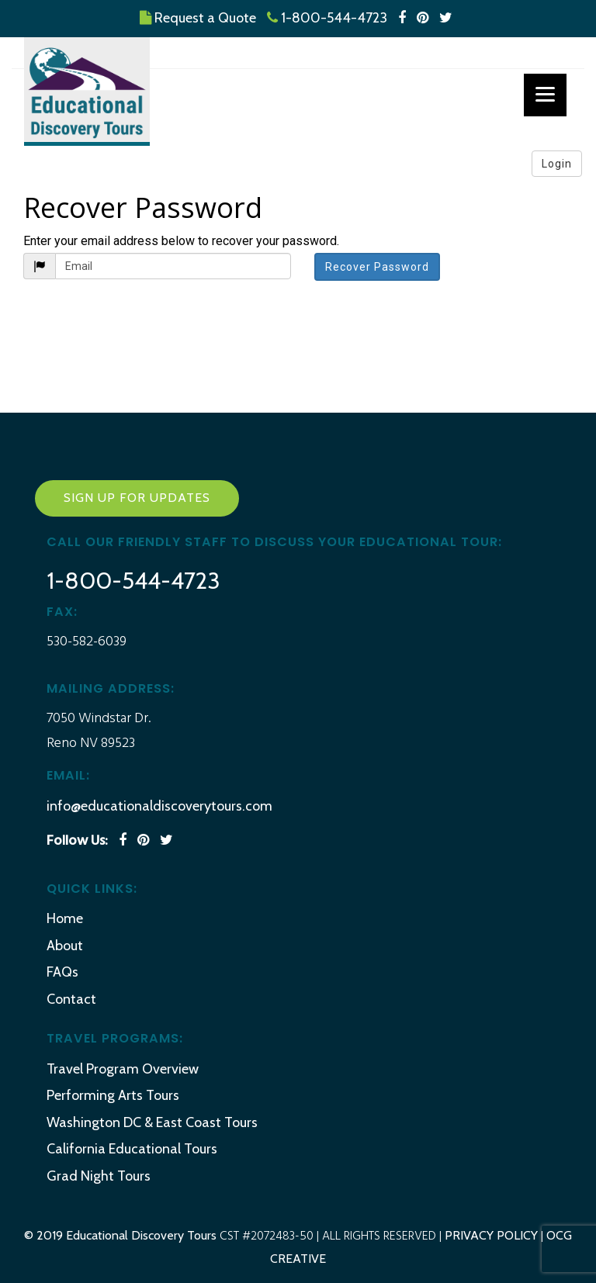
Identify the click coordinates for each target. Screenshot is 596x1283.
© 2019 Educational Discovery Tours (122, 1235)
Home (65, 918)
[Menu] (545, 95)
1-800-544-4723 (327, 17)
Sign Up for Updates (137, 497)
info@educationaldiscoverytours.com (159, 805)
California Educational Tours (132, 1148)
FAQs (62, 971)
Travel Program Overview (123, 1068)
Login (557, 163)
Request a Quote (198, 17)
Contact (71, 999)
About (65, 945)
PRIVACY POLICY (491, 1235)
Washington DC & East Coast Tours (152, 1122)
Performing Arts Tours (113, 1095)
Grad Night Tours (99, 1175)
